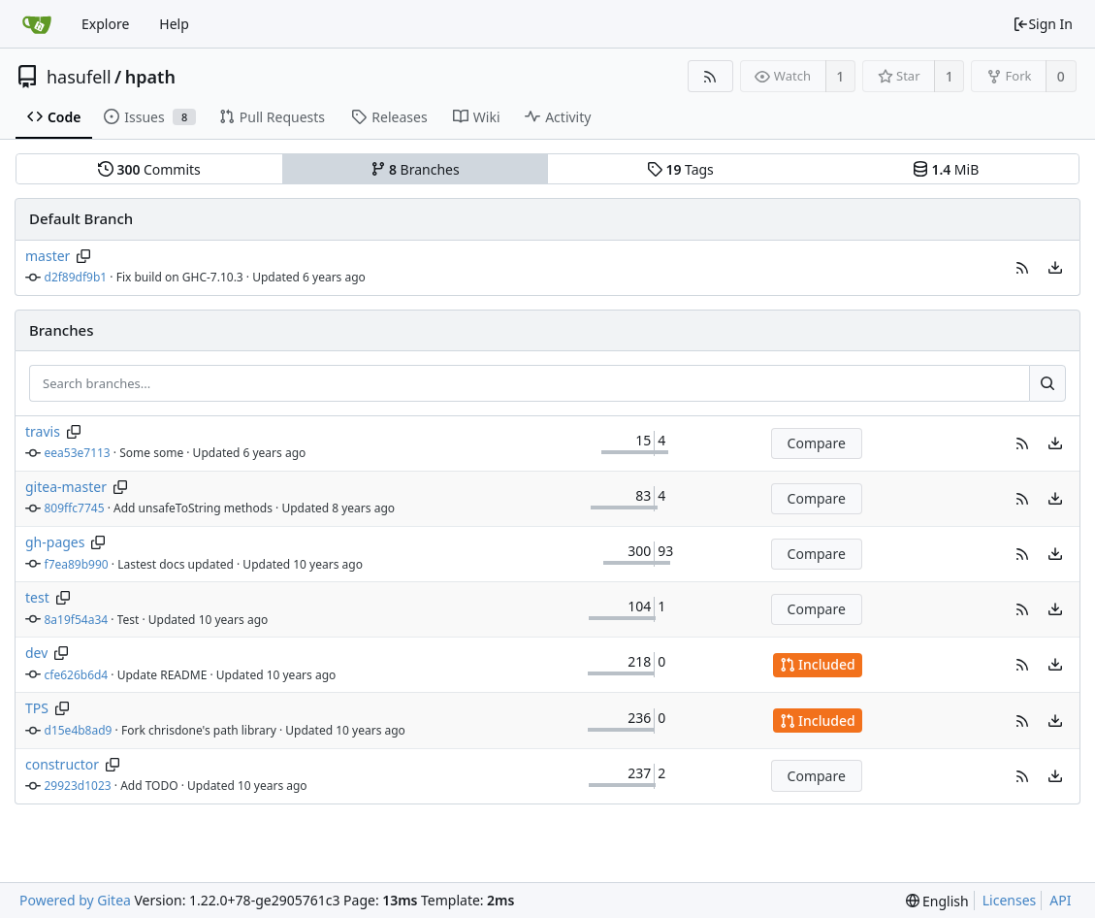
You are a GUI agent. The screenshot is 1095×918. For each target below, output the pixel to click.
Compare (817, 443)
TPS (36, 708)
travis (42, 431)
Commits (149, 169)
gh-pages (54, 542)
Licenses (1009, 900)
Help (174, 24)
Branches (415, 169)
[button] (1022, 267)
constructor (62, 764)
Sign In (1043, 24)
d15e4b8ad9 (79, 730)
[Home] (37, 24)
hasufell (79, 76)
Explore (105, 24)
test (37, 597)
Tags (680, 169)
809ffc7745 (75, 508)
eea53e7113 (78, 452)
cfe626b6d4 (77, 675)
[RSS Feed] (710, 76)
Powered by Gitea (75, 900)
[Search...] (1047, 383)
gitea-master (66, 486)
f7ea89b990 (77, 564)
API (1060, 900)
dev (36, 652)
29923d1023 (78, 785)
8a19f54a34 (77, 619)
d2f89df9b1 (76, 277)
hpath (150, 76)
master (47, 255)
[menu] (1055, 267)
